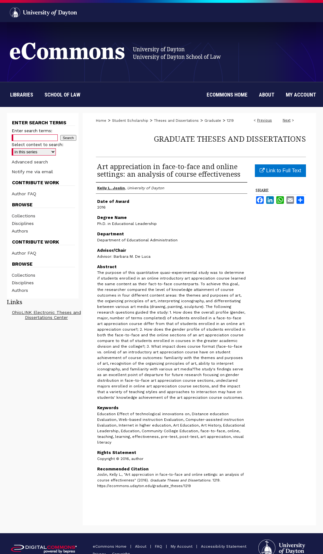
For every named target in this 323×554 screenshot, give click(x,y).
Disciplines (23, 223)
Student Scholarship (130, 121)
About (141, 546)
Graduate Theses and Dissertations (230, 138)
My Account (182, 546)
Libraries (21, 94)
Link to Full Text (280, 170)
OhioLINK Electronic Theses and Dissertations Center (46, 315)
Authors (20, 230)
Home (101, 121)
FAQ (159, 546)
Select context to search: (37, 144)
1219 (230, 121)
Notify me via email (32, 171)
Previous (264, 120)
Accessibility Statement (223, 546)
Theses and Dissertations (176, 121)
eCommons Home (110, 546)
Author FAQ (24, 193)
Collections (23, 215)
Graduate (212, 121)
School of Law (62, 94)
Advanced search (30, 161)
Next (287, 120)
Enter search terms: (32, 130)
